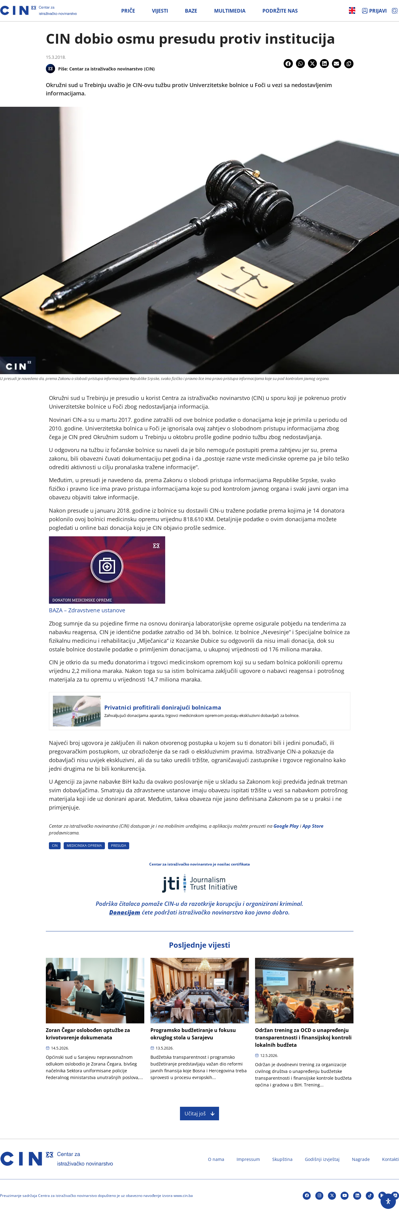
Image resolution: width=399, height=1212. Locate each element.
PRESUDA (118, 845)
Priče (128, 11)
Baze (191, 11)
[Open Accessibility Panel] (388, 1201)
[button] (288, 63)
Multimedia (229, 11)
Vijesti (160, 11)
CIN (55, 845)
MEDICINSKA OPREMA (84, 845)
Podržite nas (280, 11)
